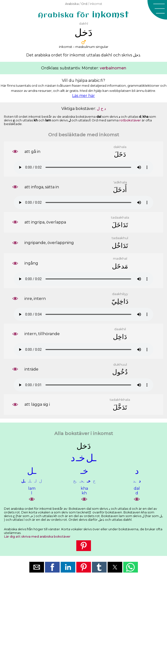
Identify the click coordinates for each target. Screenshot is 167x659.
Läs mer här (83, 95)
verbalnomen (113, 68)
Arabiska (72, 4)
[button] (157, 10)
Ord (84, 4)
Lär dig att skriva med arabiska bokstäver (37, 536)
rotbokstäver (130, 120)
